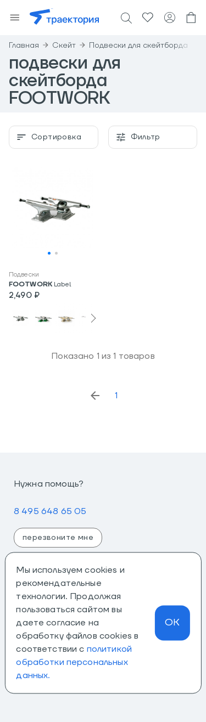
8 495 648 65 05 (50, 511)
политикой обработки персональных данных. (74, 662)
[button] (53, 211)
